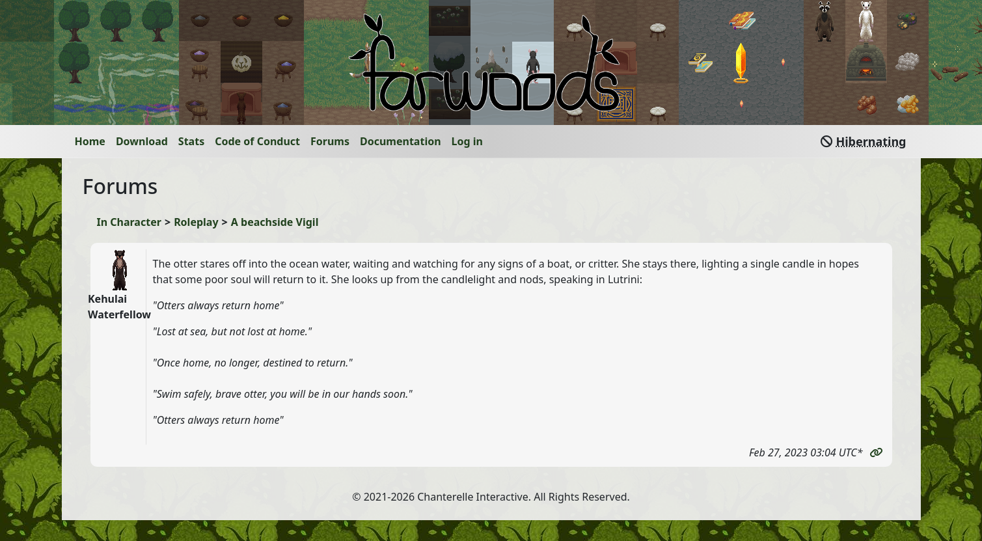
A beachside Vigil (275, 222)
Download (142, 141)
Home (90, 141)
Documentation (400, 141)
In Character (129, 222)
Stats (191, 141)
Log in (467, 141)
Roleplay (196, 222)
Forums (329, 141)
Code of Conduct (257, 141)
